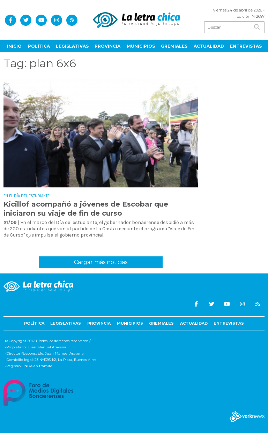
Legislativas (72, 46)
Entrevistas (246, 46)
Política (39, 46)
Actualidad (209, 46)
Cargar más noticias (100, 262)
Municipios (141, 46)
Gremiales (174, 46)
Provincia (107, 46)
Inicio (14, 46)
